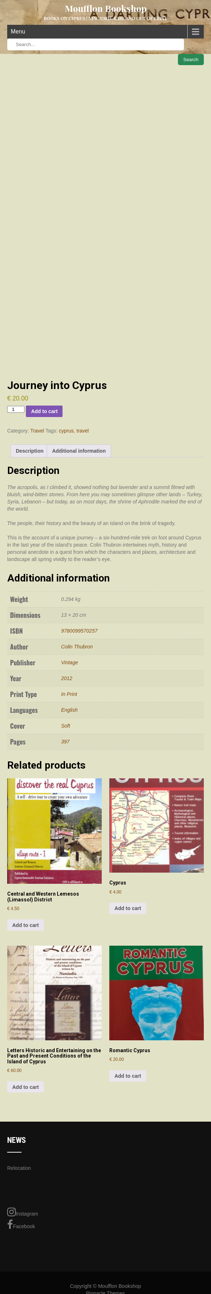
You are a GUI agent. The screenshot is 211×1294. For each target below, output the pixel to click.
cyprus (66, 431)
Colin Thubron (77, 647)
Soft (65, 726)
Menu (18, 31)
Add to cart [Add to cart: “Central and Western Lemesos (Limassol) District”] (25, 925)
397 (65, 742)
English (69, 710)
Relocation (19, 1168)
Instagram (22, 1212)
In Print (69, 694)
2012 (66, 678)
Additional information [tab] (79, 451)
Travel (37, 431)
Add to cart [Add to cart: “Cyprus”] (127, 908)
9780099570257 (79, 631)
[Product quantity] (15, 409)
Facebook (21, 1225)
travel (83, 431)
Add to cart (44, 411)
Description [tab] (29, 451)
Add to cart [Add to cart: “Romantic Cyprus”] (127, 1076)
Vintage (69, 662)
